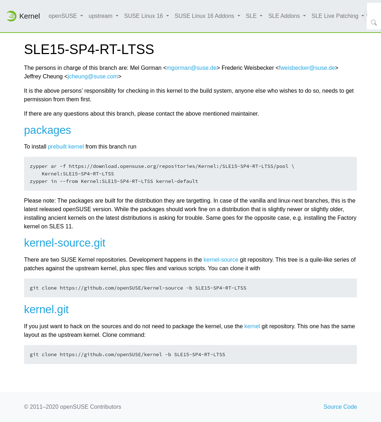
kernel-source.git (64, 243)
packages (47, 130)
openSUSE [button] (64, 16)
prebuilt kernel (66, 147)
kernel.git (46, 309)
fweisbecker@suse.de (307, 68)
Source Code (340, 407)
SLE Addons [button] (285, 16)
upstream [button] (101, 16)
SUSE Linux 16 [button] (144, 16)
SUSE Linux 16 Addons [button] (205, 16)
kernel (252, 326)
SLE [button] (252, 16)
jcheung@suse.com (93, 76)
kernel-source (221, 260)
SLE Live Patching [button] (336, 16)
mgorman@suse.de (192, 68)
